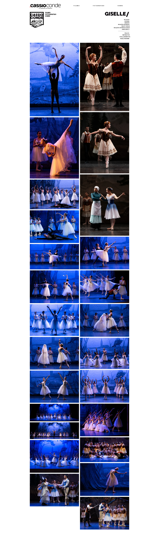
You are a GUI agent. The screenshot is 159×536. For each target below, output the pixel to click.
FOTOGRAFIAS (50, 14)
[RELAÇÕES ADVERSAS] (123, 24)
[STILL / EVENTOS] (125, 37)
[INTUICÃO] (126, 20)
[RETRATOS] (126, 35)
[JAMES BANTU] (125, 29)
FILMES (47, 12)
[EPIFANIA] (127, 21)
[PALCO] (127, 33)
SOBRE (47, 16)
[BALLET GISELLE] (126, 26)
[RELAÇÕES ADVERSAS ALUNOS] (122, 28)
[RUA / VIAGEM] (124, 38)
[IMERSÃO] (127, 23)
